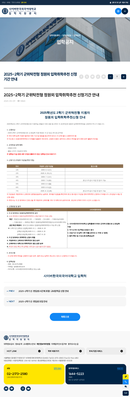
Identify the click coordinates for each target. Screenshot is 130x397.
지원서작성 (125, 376)
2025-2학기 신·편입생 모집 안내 (33, 301)
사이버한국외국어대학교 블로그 (11, 388)
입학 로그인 (114, 3)
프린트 (103, 76)
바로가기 (120, 368)
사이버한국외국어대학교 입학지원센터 (19, 11)
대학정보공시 (9, 344)
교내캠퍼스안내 (29, 344)
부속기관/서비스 (95, 351)
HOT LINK (12, 351)
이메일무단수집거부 (59, 344)
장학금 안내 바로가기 (48, 154)
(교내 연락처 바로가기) (14, 377)
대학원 (8, 2)
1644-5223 (76, 374)
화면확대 (123, 76)
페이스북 (81, 76)
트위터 (87, 76)
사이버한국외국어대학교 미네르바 (6, 388)
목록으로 (65, 316)
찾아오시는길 (73, 344)
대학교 (4, 2)
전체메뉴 (124, 11)
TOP (125, 393)
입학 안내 (23, 2)
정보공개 (18, 344)
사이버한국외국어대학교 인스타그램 (23, 388)
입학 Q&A (57, 368)
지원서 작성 (123, 3)
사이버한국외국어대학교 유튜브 (28, 388)
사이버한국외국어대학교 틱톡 (17, 388)
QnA (125, 386)
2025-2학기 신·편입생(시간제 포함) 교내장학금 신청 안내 (44, 291)
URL (98, 76)
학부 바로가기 (53, 351)
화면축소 (110, 76)
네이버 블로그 (92, 76)
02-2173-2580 (17, 374)
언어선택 (118, 11)
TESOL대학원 (15, 2)
